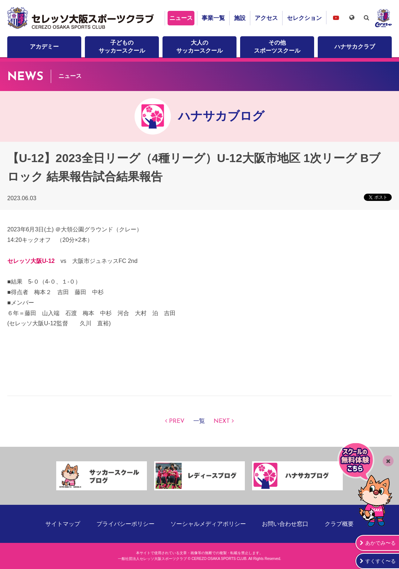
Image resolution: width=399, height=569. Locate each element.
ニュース (181, 18)
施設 (240, 18)
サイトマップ (62, 524)
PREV (177, 421)
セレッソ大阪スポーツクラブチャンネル (336, 17)
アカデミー (44, 47)
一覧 (199, 421)
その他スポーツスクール (277, 47)
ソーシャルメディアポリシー (208, 524)
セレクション (304, 18)
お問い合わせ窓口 (285, 524)
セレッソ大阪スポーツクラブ (81, 18)
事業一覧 (213, 18)
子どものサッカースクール (122, 47)
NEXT (222, 421)
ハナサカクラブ (354, 47)
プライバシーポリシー (125, 524)
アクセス (266, 18)
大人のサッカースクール (199, 47)
